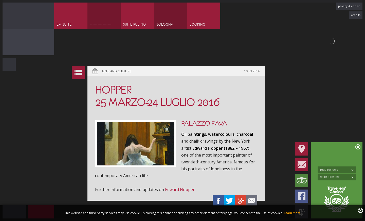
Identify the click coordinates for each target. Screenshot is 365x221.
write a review (337, 177)
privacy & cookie (349, 6)
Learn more (292, 213)
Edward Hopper (180, 189)
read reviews (337, 170)
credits (355, 15)
